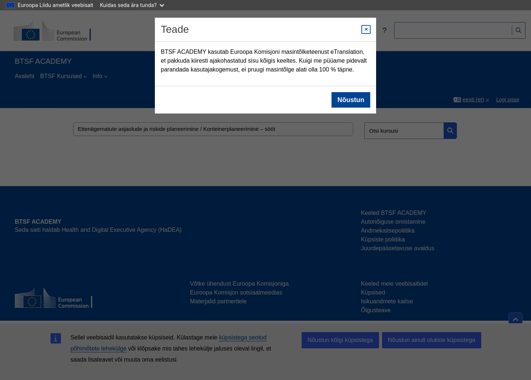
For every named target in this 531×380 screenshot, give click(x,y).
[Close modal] (366, 29)
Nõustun (350, 100)
